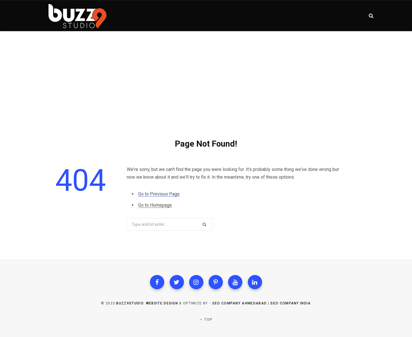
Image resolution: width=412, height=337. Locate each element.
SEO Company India (290, 303)
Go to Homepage (155, 205)
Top (206, 319)
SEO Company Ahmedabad (239, 303)
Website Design (162, 303)
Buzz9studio (129, 303)
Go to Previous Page (159, 194)
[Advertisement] (206, 74)
